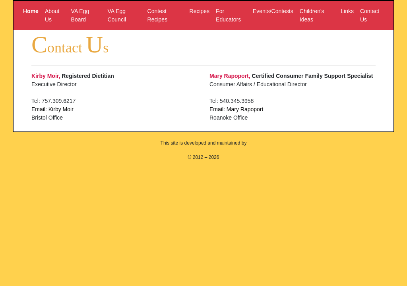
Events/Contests (273, 11)
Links (347, 11)
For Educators (228, 15)
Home (31, 11)
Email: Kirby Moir (52, 109)
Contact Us (369, 15)
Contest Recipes (157, 15)
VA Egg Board (80, 15)
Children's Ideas (312, 15)
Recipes (200, 11)
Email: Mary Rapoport (236, 109)
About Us (52, 15)
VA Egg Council (116, 15)
